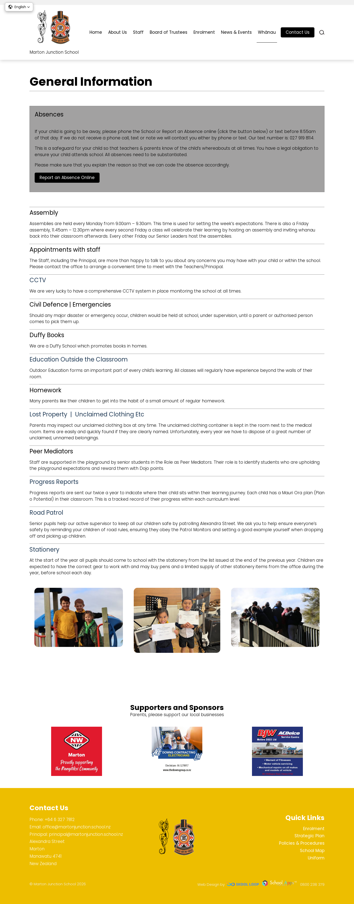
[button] (19, 7)
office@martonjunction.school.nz (77, 827)
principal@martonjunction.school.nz (86, 834)
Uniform (316, 858)
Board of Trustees (168, 32)
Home (95, 32)
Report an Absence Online (67, 179)
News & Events (236, 32)
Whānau (267, 32)
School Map (312, 851)
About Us (117, 32)
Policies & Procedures (301, 843)
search (321, 32)
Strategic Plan (309, 836)
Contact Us (298, 32)
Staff (138, 32)
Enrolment (204, 32)
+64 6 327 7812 (60, 819)
